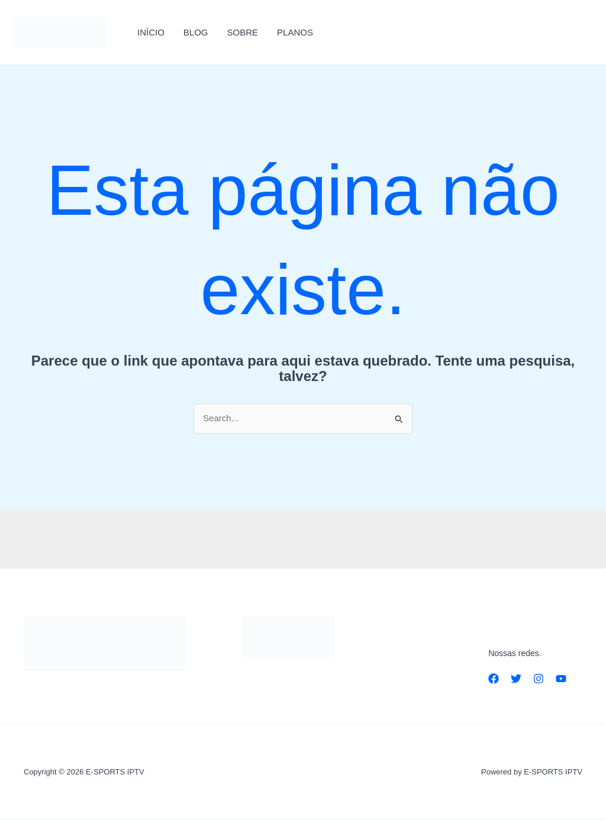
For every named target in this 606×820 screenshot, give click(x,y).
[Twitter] (516, 679)
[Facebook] (493, 679)
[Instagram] (538, 679)
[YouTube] (561, 679)
